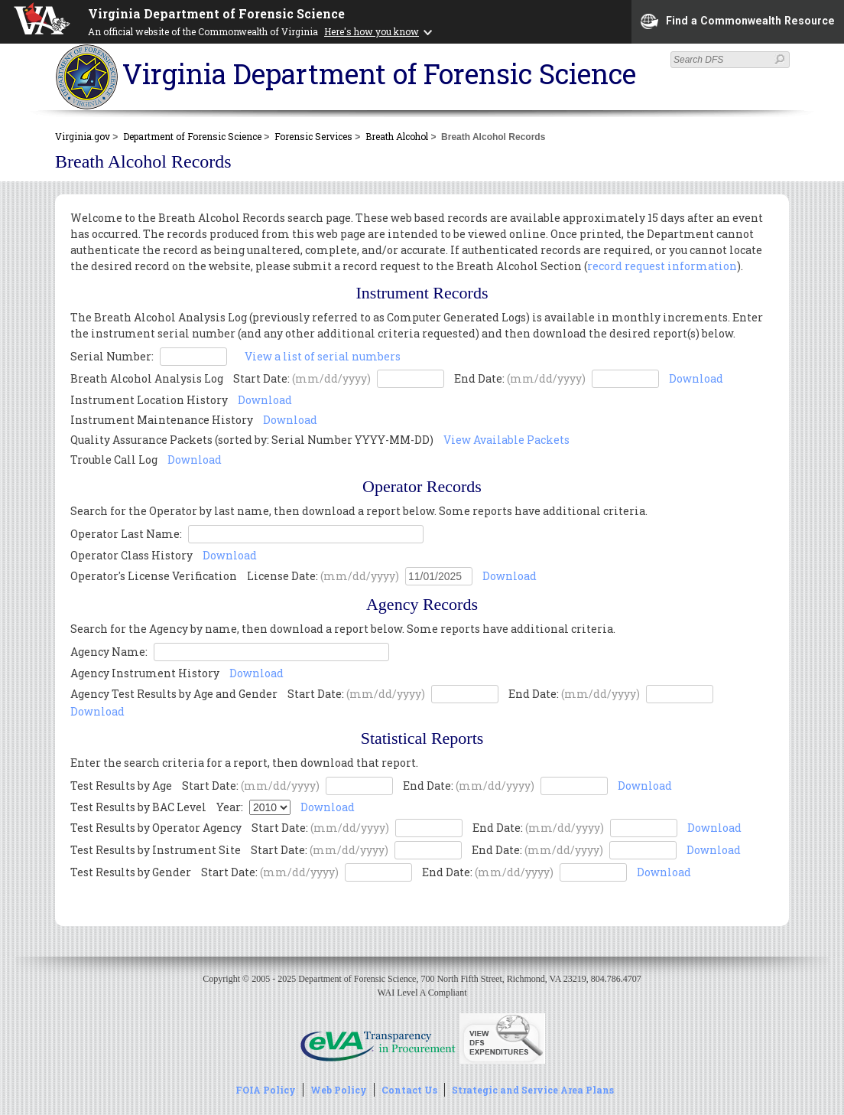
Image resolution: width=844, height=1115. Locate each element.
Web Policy (338, 1090)
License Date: (323, 576)
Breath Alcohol (396, 136)
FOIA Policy (265, 1090)
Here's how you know (371, 31)
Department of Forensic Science (192, 136)
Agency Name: (110, 651)
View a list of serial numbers (323, 356)
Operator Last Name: (127, 534)
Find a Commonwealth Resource (738, 21)
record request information (662, 266)
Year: (229, 807)
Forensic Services (313, 136)
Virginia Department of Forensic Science (216, 13)
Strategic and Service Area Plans (533, 1090)
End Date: (520, 378)
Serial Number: (112, 356)
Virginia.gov (82, 136)
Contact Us (409, 1090)
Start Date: (302, 378)
